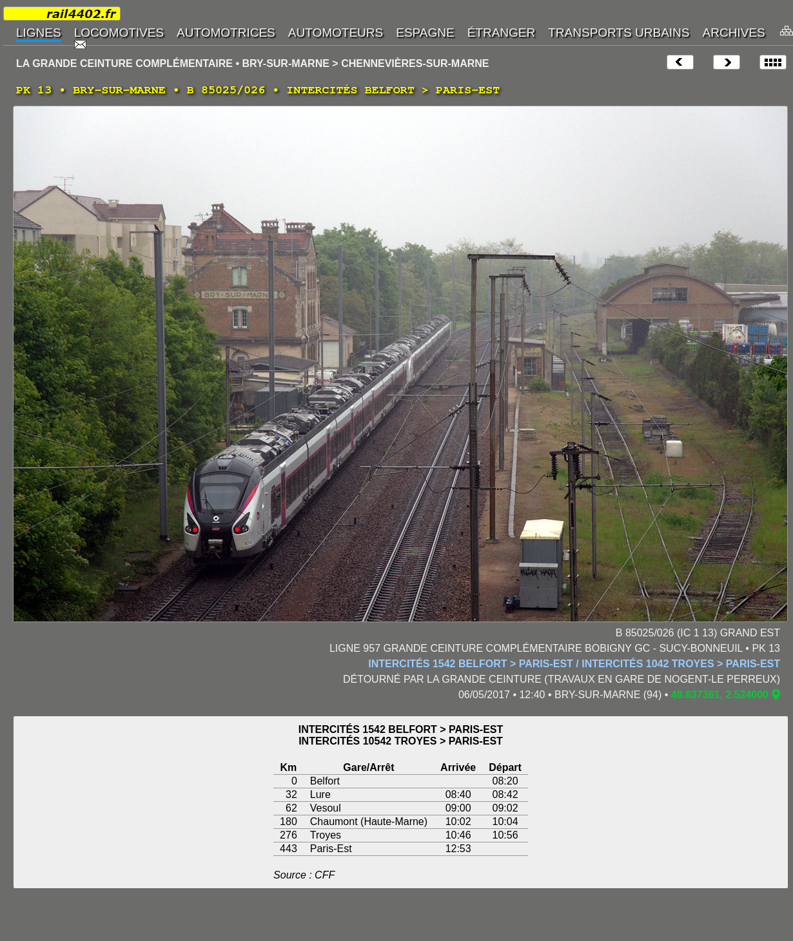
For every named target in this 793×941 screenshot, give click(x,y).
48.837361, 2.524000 (720, 694)
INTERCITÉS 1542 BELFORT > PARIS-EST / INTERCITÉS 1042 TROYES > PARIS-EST (574, 663)
